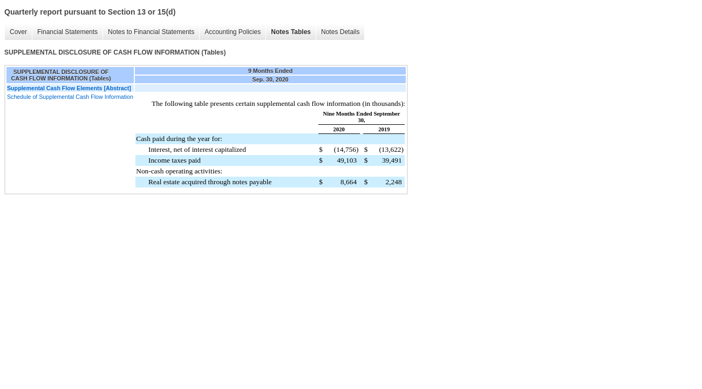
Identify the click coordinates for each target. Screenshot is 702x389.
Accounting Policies (233, 32)
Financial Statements (67, 32)
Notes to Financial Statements (151, 32)
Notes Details (340, 32)
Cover (18, 32)
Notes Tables (291, 32)
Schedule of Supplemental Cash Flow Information (70, 96)
